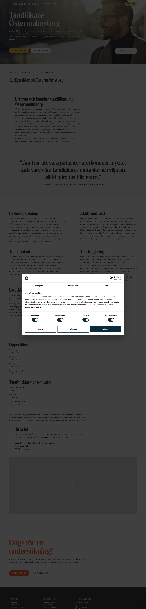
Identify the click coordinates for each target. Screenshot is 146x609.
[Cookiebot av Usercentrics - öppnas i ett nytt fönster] (111, 278)
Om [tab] (106, 286)
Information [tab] (73, 286)
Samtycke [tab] (39, 286)
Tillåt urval (73, 329)
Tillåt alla (105, 329)
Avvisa (40, 329)
